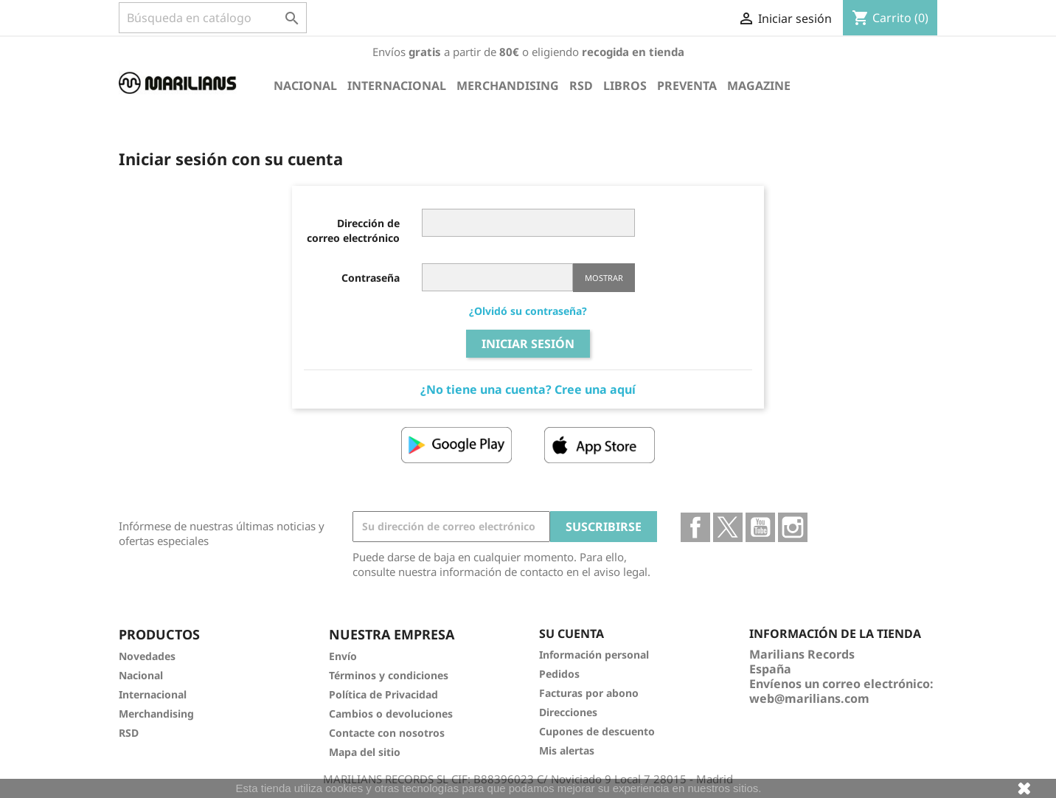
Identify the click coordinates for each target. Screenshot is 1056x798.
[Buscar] (213, 17)
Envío (343, 656)
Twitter (728, 527)
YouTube (760, 527)
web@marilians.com (809, 698)
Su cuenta (571, 633)
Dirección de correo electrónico (353, 230)
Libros (625, 85)
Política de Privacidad (383, 694)
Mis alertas (566, 750)
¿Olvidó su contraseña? (528, 311)
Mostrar (604, 277)
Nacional (305, 85)
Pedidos (559, 674)
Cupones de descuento (597, 731)
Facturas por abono (589, 693)
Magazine (759, 85)
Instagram (792, 527)
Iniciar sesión (528, 344)
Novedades (147, 656)
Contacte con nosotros (387, 733)
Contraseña (370, 278)
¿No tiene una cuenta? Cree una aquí (528, 389)
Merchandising (507, 85)
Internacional (396, 85)
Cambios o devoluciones (391, 714)
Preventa (687, 85)
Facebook (695, 527)
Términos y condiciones (388, 675)
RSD (581, 85)
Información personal (594, 655)
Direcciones (568, 712)
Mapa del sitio (364, 752)
